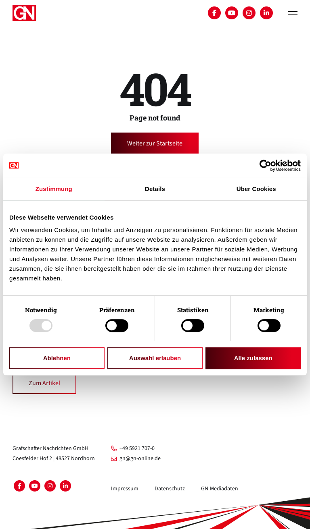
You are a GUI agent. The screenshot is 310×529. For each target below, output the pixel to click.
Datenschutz (170, 489)
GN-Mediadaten (219, 489)
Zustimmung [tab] (54, 188)
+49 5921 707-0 (133, 448)
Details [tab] (155, 188)
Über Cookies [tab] (256, 188)
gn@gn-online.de (136, 458)
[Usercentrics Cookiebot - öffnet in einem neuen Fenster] (265, 166)
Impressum (124, 489)
